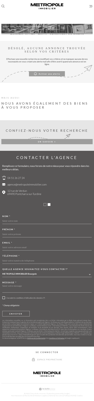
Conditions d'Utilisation (56, 338)
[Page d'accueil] (47, 6)
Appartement (48, 26)
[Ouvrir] (3, 6)
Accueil (5, 26)
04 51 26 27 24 (16, 177)
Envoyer (15, 313)
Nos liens (59, 396)
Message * (9, 282)
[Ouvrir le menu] (91, 6)
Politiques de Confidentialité (36, 338)
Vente (12, 26)
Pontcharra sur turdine (32, 26)
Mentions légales (40, 396)
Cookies (80, 395)
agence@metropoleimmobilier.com (27, 184)
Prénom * (8, 229)
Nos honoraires (17, 396)
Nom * (6, 216)
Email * (7, 243)
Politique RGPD (69, 396)
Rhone (18, 26)
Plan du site (28, 396)
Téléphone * (11, 256)
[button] (45, 204)
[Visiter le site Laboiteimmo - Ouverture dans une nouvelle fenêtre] (47, 389)
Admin (51, 396)
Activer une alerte (47, 73)
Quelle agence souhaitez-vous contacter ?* (35, 269)
